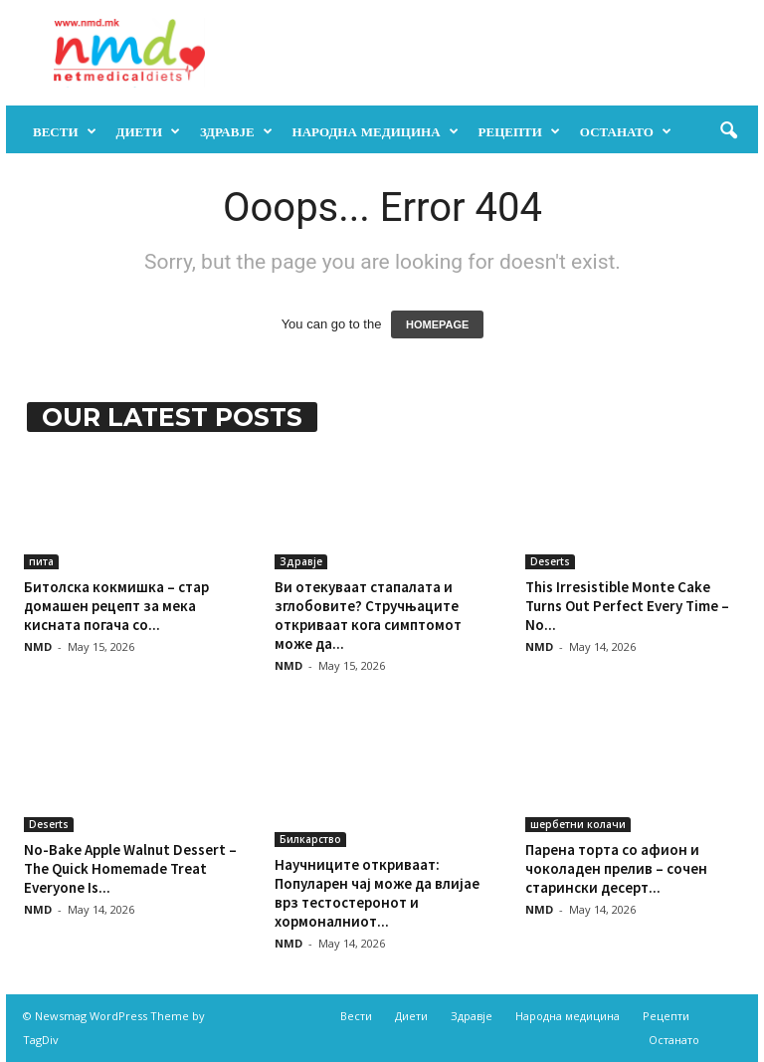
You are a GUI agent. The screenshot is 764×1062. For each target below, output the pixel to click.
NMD (38, 646)
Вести (64, 131)
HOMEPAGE (437, 324)
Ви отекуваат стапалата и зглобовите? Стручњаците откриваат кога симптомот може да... (368, 615)
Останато (625, 131)
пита (41, 561)
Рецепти (519, 131)
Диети (148, 131)
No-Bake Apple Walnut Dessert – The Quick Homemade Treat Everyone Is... (130, 868)
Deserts (550, 561)
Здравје (236, 131)
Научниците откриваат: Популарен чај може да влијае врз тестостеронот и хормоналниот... (377, 893)
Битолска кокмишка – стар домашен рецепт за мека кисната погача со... (116, 605)
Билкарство (310, 839)
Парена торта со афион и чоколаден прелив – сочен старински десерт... (616, 868)
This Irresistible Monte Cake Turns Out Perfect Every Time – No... (627, 605)
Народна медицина (375, 131)
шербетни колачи (578, 824)
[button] (728, 131)
